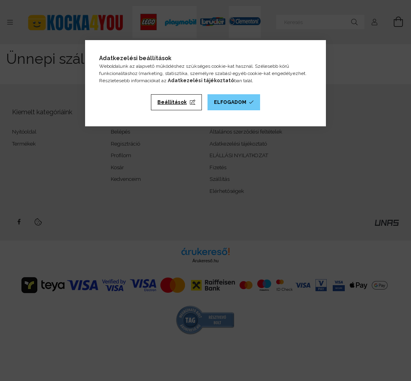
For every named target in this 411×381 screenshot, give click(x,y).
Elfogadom (230, 102)
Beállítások (172, 102)
